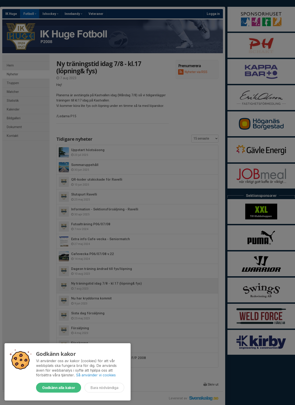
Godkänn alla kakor (58, 387)
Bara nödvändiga (104, 387)
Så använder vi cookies (96, 375)
